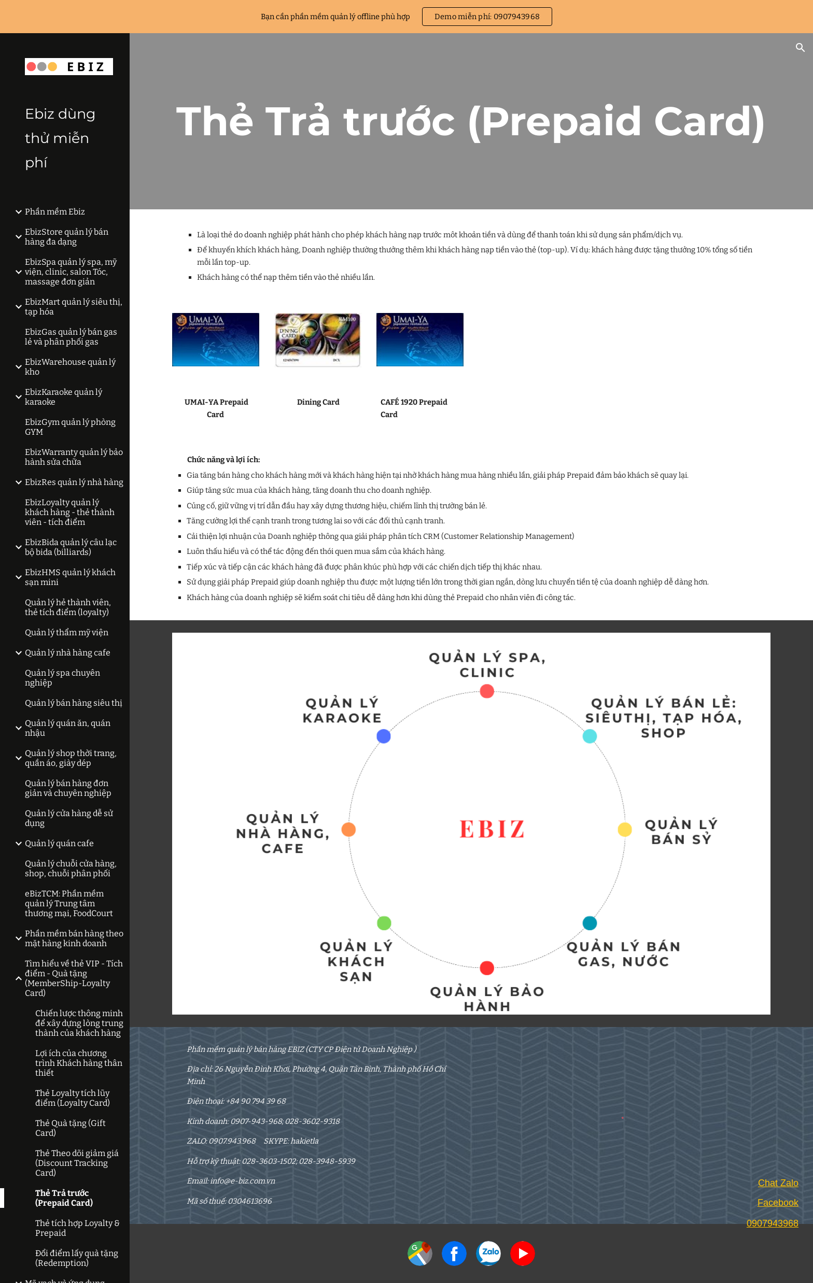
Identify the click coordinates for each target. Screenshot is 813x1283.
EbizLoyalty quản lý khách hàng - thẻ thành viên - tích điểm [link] (70, 512)
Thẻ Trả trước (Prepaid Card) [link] (64, 1198)
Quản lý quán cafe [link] (59, 843)
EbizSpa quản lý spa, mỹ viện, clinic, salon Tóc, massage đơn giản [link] (71, 272)
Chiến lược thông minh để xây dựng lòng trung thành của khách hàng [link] (79, 1023)
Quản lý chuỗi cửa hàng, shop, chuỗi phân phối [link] (71, 868)
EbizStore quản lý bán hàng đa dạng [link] (66, 237)
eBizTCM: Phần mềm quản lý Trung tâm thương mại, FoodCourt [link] (69, 903)
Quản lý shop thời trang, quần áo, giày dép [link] (71, 758)
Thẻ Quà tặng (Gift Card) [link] (70, 1128)
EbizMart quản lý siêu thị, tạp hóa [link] (73, 307)
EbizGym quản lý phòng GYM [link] (70, 427)
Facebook (778, 1203)
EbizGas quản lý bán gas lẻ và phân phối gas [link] (71, 337)
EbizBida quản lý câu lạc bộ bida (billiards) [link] (71, 547)
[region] (406, 16)
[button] (800, 47)
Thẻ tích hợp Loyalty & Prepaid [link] (77, 1228)
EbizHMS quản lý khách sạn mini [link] (70, 577)
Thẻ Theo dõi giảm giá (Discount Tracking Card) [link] (77, 1163)
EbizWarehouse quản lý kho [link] (70, 367)
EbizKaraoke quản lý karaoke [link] (63, 397)
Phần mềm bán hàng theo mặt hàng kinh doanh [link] (74, 938)
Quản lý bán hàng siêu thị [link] (73, 703)
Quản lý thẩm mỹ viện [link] (66, 632)
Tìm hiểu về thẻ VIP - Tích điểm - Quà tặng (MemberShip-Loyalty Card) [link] (74, 978)
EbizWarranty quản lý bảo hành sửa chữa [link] (74, 457)
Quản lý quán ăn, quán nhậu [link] (67, 728)
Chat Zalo (778, 1183)
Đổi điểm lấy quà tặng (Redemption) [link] (76, 1258)
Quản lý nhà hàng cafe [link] (67, 653)
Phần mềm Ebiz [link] (55, 212)
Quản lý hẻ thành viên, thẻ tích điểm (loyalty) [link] (68, 607)
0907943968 (772, 1223)
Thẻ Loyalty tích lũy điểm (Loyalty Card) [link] (72, 1098)
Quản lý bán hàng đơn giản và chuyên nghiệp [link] (68, 788)
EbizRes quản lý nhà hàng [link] (74, 482)
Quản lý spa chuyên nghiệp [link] (62, 678)
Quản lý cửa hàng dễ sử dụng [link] (69, 818)
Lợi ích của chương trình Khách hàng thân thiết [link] (78, 1063)
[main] (471, 121)
